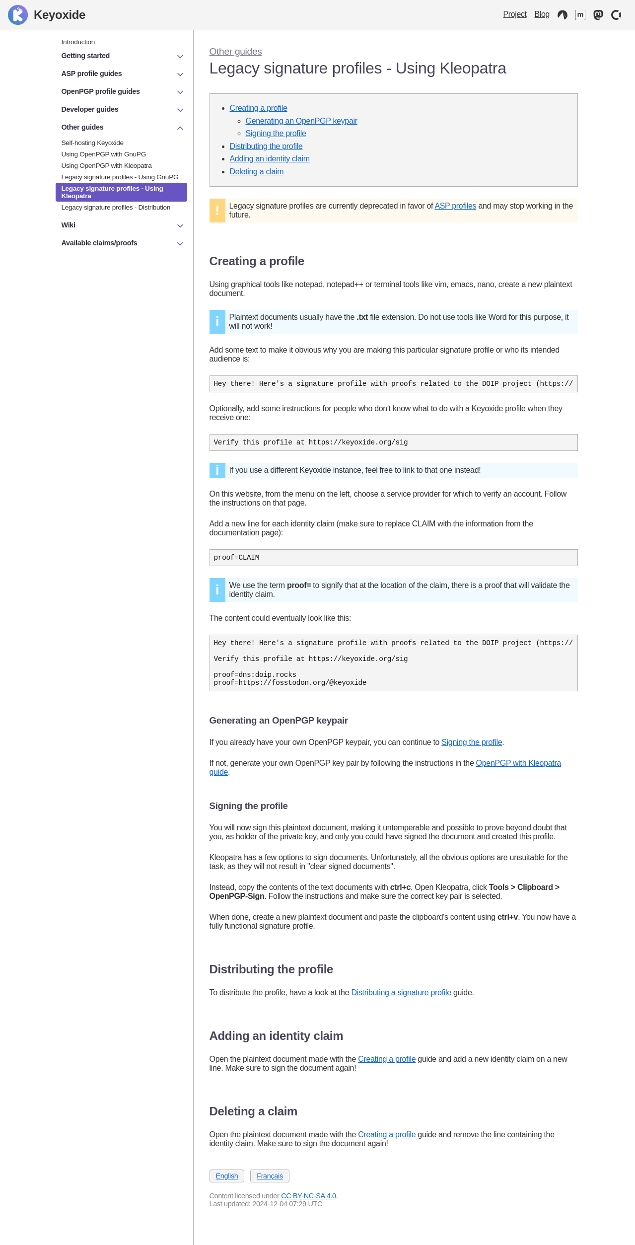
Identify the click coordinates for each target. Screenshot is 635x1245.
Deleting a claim (257, 171)
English (227, 1189)
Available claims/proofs (123, 244)
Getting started (123, 57)
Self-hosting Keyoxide (93, 142)
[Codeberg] (562, 15)
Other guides (236, 51)
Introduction (78, 42)
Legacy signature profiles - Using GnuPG (120, 177)
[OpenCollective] (616, 15)
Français (270, 1189)
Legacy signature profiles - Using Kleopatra (112, 192)
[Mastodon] (598, 15)
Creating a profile (258, 108)
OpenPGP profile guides (123, 92)
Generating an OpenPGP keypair (301, 121)
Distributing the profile (266, 146)
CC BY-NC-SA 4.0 (308, 1209)
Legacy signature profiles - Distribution (116, 207)
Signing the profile (276, 133)
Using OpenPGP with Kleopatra (107, 165)
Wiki (123, 226)
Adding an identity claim (270, 158)
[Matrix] (580, 15)
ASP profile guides (123, 74)
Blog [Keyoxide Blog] (542, 14)
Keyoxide (46, 15)
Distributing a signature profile (401, 1006)
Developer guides (123, 110)
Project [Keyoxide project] (515, 14)
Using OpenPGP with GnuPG (104, 154)
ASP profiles (455, 206)
